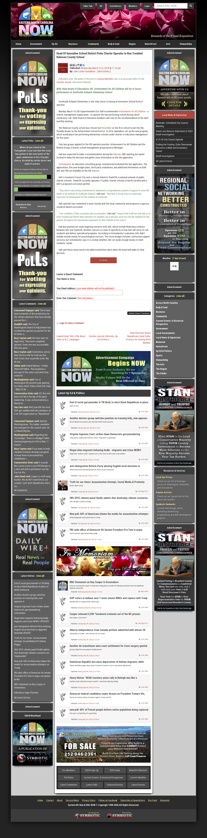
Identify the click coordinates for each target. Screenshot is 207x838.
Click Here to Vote (23, 204)
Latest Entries (138, 786)
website (95, 170)
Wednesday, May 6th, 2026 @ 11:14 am (90, 593)
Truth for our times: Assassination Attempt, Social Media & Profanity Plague (30, 641)
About (60, 802)
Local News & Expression (168, 337)
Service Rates (72, 802)
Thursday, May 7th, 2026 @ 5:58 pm (89, 509)
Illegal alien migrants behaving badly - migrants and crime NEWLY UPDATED (32, 620)
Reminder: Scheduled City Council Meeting (172, 124)
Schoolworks (65, 164)
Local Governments (165, 333)
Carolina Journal (64, 82)
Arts (168, 44)
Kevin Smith (144, 593)
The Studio (161, 373)
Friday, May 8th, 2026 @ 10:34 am (88, 461)
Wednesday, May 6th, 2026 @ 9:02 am (89, 609)
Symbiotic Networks (165, 504)
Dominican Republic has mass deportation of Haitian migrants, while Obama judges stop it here (107, 665)
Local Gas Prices (164, 477)
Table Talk (87, 6)
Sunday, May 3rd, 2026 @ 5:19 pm (88, 705)
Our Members (68, 772)
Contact (50, 802)
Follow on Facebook (108, 802)
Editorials (109, 337)
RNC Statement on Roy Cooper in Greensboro (29, 686)
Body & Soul (113, 44)
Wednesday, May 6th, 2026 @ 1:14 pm (89, 541)
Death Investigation (165, 156)
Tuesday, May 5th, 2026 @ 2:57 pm (88, 641)
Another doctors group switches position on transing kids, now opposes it (29, 598)
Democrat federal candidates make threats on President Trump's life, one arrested (107, 697)
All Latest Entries (22, 697)
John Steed (144, 413)
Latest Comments (68, 786)
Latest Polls (92, 786)
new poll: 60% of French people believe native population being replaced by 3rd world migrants (109, 713)
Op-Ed (54, 44)
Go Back (103, 260)
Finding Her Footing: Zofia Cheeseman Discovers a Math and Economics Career (174, 147)
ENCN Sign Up (91, 772)
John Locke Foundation (84, 71)
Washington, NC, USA (174, 272)
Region (132, 44)
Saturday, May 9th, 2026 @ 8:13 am (89, 429)
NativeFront (150, 44)
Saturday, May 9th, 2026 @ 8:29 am (89, 414)
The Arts (160, 364)
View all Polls (41, 206)
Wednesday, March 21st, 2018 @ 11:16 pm (101, 68)
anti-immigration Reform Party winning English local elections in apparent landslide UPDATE (32, 629)
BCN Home (115, 772)
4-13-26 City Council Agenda (169, 139)
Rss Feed (152, 802)
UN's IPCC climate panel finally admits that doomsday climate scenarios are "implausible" (32, 652)
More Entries (103, 71)
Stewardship (186, 44)
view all (39, 140)
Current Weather (138, 779)
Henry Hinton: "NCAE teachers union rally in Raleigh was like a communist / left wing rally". (103, 681)
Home (18, 44)
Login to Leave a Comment (71, 324)
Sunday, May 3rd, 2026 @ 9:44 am (88, 721)
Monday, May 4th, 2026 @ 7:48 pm (88, 657)
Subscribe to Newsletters (132, 802)
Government (36, 44)
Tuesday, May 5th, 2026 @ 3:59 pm (88, 625)
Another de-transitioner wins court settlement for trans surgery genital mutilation (108, 649)
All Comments (20, 490)
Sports (159, 355)
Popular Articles (164, 492)
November (107, 127)
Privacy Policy (88, 802)
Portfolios (69, 779)
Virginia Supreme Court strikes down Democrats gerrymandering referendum (31, 609)
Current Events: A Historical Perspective (103, 779)
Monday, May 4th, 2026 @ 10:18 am (89, 673)
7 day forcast (179, 258)
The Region (161, 368)
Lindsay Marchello (105, 78)
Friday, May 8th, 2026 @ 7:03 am (88, 477)
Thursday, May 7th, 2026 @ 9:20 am (89, 525)
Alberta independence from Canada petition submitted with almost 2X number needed (107, 633)
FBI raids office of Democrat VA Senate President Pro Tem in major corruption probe (32, 676)
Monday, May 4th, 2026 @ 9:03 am (88, 689)
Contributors (115, 6)
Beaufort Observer (138, 772)
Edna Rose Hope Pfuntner (26, 692)
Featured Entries (115, 786)
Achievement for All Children (131, 111)
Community (93, 44)
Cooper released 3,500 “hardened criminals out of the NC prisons (105, 615)
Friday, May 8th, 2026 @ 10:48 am (88, 445)
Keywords (165, 802)
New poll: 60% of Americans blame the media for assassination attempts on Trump (32, 664)
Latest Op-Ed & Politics (71, 394)
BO (101, 6)
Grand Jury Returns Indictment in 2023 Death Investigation (174, 133)
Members (133, 6)
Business (73, 44)
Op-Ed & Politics (164, 351)
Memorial (160, 342)
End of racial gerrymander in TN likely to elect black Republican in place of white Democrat (31, 586)
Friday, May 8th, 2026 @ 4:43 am (88, 493)
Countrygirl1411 (143, 493)
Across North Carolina (167, 302)
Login (147, 6)
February (117, 154)
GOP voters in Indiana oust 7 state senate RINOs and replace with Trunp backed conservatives (108, 601)
